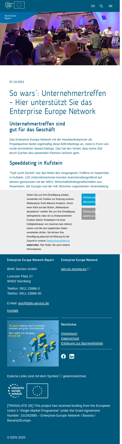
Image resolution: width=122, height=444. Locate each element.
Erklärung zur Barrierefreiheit (82, 343)
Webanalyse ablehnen (89, 214)
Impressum (69, 333)
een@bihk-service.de (33, 303)
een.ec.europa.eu (73, 269)
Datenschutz (70, 338)
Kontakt (12, 310)
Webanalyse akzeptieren (89, 199)
